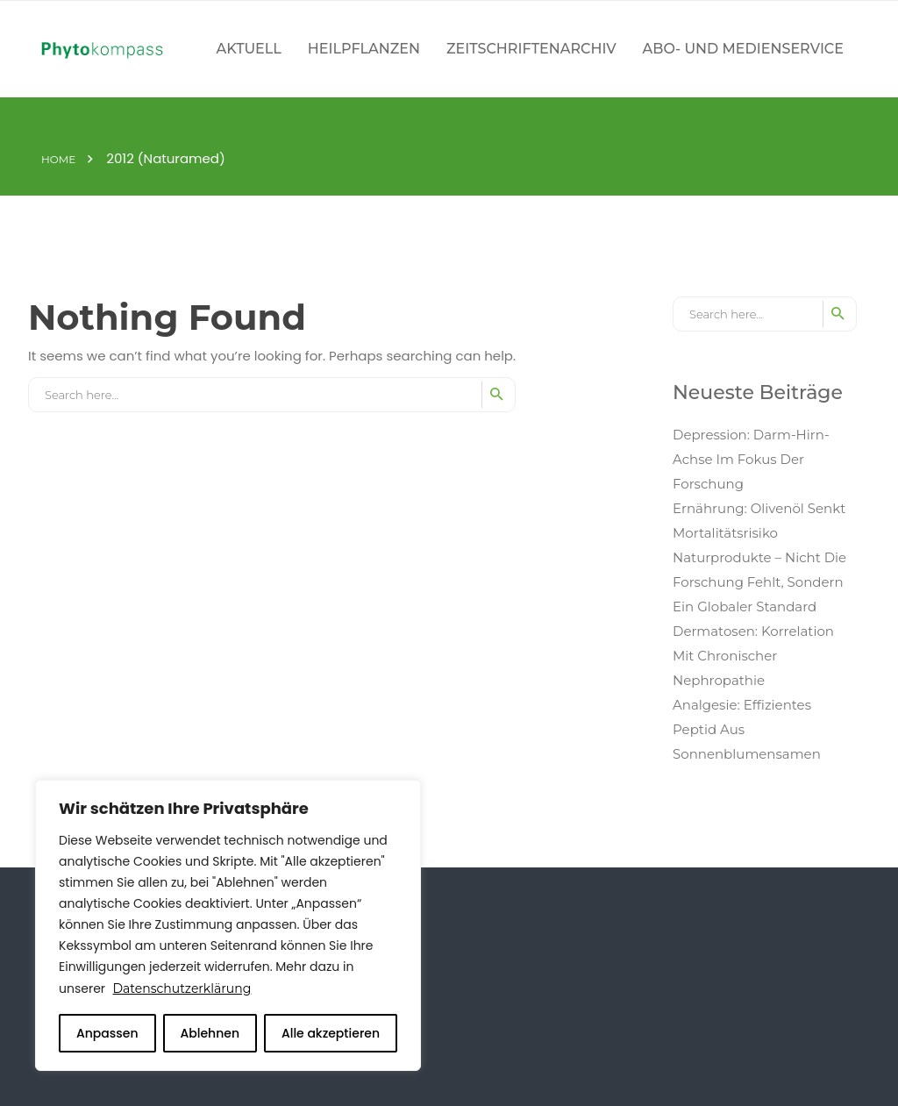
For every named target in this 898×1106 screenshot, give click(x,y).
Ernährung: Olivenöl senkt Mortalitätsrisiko (759, 520)
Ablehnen (209, 1033)
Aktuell (249, 48)
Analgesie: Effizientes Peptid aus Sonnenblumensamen (747, 729)
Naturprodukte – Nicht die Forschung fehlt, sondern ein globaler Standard (759, 582)
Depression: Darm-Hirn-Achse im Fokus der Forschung (751, 459)
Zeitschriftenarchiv (531, 48)
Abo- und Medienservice (743, 48)
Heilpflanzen (364, 48)
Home (58, 159)
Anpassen (107, 1033)
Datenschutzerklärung (182, 988)
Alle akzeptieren (331, 1033)
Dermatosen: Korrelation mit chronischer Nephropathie (753, 656)
